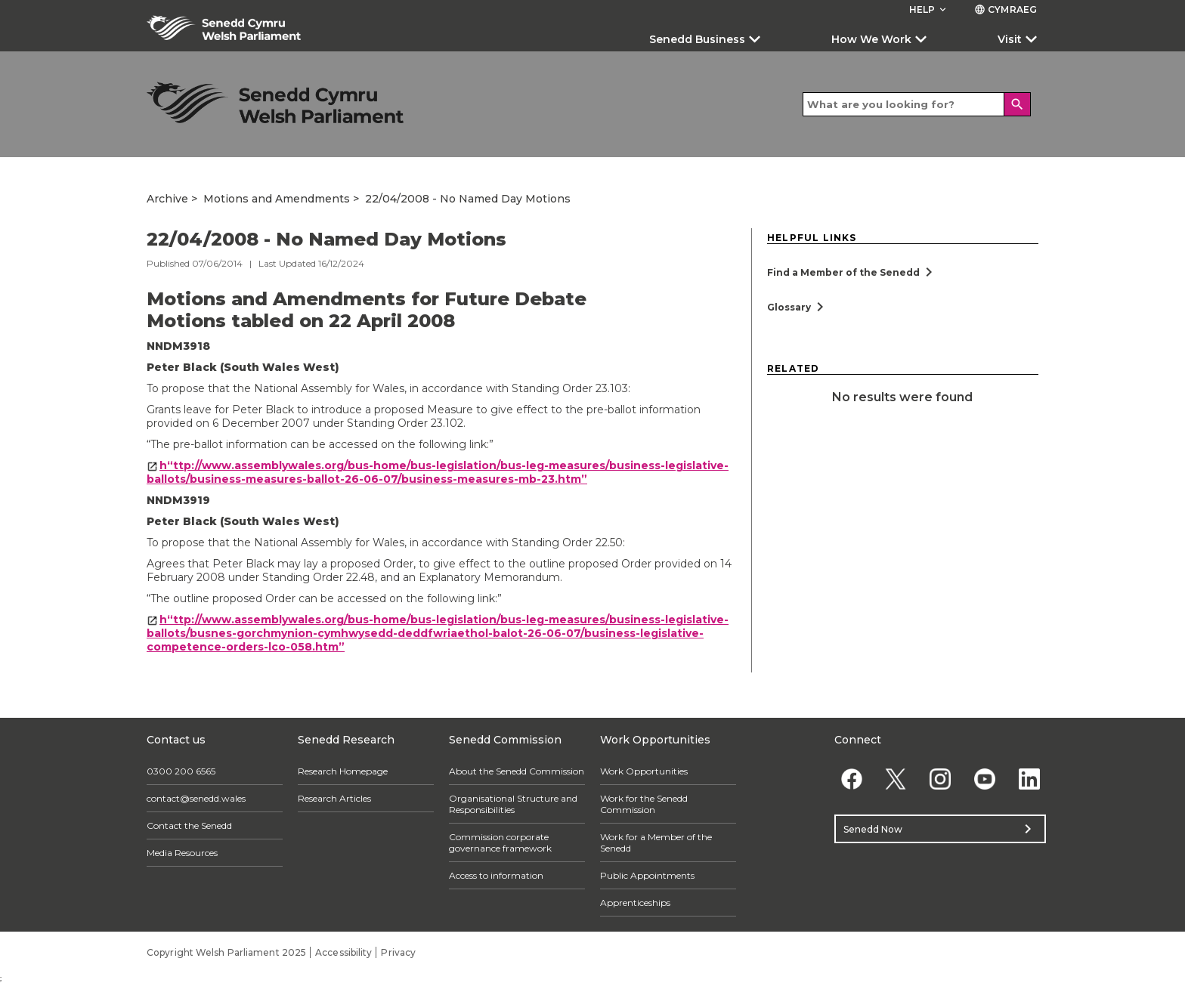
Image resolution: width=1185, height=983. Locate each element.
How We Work (871, 39)
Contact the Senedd (189, 825)
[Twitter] (896, 779)
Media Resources (182, 852)
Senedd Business (697, 39)
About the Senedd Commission (516, 771)
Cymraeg (1005, 9)
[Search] (1017, 104)
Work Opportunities (644, 771)
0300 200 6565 (181, 771)
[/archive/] (275, 102)
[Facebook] (851, 779)
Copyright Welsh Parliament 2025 (226, 952)
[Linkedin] (1029, 779)
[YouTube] (984, 779)
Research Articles (334, 798)
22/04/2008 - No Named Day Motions (468, 199)
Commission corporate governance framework (500, 842)
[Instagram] (941, 779)
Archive (167, 199)
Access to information (496, 875)
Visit (1010, 39)
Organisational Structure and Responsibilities (513, 804)
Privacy (398, 952)
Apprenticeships (635, 902)
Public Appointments (647, 875)
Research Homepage (343, 771)
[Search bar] (916, 104)
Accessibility (343, 952)
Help (929, 9)
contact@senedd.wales (196, 798)
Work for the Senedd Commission (644, 804)
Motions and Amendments (276, 199)
